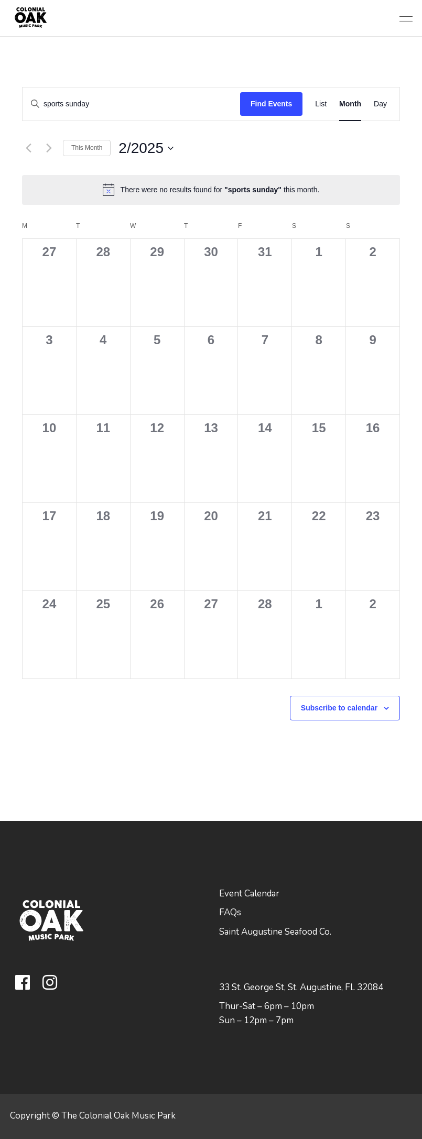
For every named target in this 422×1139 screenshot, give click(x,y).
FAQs (230, 912)
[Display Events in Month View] (350, 104)
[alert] (211, 189)
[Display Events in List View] (321, 104)
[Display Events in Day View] (380, 104)
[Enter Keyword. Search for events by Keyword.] (131, 104)
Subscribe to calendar (339, 708)
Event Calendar (249, 894)
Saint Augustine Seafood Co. (275, 932)
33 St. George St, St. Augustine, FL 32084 (301, 987)
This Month (86, 147)
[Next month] (48, 148)
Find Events (271, 104)
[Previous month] (28, 148)
